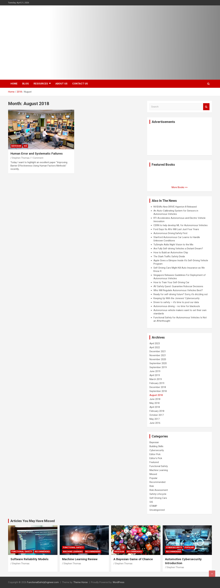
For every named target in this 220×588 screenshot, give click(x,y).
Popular (153, 478)
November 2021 (157, 355)
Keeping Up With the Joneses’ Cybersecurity (176, 298)
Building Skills (156, 446)
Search (206, 106)
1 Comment (37, 158)
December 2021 (157, 351)
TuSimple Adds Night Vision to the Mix (173, 244)
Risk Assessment (158, 490)
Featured (154, 462)
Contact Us (80, 83)
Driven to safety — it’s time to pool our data (176, 302)
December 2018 (157, 387)
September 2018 (158, 391)
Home (14, 83)
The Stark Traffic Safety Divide (169, 256)
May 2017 (154, 419)
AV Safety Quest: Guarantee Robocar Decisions (178, 286)
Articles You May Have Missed (32, 521)
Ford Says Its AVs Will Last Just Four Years (176, 229)
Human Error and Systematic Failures (37, 153)
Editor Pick (154, 454)
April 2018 (154, 407)
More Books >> (180, 187)
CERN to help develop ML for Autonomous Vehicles (180, 225)
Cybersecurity (156, 450)
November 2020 (157, 359)
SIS (25, 146)
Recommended (157, 482)
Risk (151, 486)
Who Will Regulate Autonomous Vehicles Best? (178, 290)
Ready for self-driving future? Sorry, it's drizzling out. (180, 294)
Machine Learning (158, 470)
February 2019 (156, 383)
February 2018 (156, 411)
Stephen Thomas (20, 158)
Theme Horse (80, 582)
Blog (25, 83)
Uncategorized (157, 509)
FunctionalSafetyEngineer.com (43, 582)
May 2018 (154, 403)
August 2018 (156, 395)
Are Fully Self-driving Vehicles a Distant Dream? (178, 248)
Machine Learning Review (79, 559)
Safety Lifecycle (157, 494)
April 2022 (154, 347)
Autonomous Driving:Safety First (170, 233)
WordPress (118, 582)
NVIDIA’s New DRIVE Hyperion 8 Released (175, 206)
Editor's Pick (155, 458)
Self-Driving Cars (158, 498)
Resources (41, 83)
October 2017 (156, 415)
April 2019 (154, 375)
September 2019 (158, 367)
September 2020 (158, 363)
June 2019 (154, 371)
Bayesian (16, 146)
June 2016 (154, 423)
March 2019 (155, 379)
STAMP (153, 506)
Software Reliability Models (29, 559)
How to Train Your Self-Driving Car (171, 282)
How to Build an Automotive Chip (170, 252)
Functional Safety (158, 466)
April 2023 (154, 343)
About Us (61, 83)
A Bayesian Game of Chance (133, 559)
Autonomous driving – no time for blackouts (176, 306)
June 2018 (154, 399)
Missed (153, 474)
